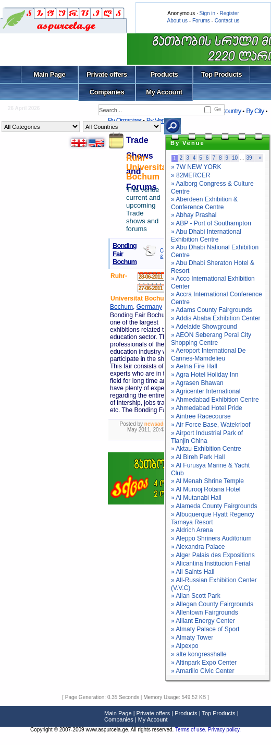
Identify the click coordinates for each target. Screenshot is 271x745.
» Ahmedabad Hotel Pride (206, 408)
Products (164, 74)
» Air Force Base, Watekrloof (210, 424)
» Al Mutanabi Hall (196, 497)
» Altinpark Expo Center (204, 662)
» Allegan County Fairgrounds (212, 604)
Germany (149, 306)
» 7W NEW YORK (196, 167)
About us (177, 20)
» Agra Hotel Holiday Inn (204, 374)
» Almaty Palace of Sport (205, 629)
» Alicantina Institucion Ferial (210, 563)
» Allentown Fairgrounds (204, 612)
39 (249, 158)
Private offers (107, 74)
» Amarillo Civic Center (202, 671)
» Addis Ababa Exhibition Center (215, 318)
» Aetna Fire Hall (194, 366)
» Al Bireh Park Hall (198, 457)
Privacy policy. (224, 729)
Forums (201, 20)
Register (229, 13)
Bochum (121, 306)
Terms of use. (191, 729)
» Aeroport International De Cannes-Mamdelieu (208, 354)
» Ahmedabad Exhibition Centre (215, 399)
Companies (107, 92)
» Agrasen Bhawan (197, 383)
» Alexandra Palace (198, 546)
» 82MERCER (190, 175)
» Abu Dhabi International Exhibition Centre (206, 235)
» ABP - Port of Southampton (211, 223)
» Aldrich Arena (192, 530)
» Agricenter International (205, 391)
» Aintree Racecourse (201, 416)
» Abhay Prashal (193, 215)
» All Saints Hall (192, 571)
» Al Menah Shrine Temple (207, 481)
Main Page (50, 74)
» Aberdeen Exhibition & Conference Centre (204, 203)
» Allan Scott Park (195, 595)
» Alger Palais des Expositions (213, 555)
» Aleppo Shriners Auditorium (211, 538)
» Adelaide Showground (204, 326)
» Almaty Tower (192, 637)
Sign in (207, 13)
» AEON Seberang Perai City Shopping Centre (211, 338)
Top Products (221, 74)
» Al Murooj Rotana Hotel (205, 489)
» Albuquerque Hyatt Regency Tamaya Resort (212, 518)
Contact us (227, 20)
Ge (217, 109)
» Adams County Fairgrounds (211, 310)
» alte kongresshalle (199, 654)
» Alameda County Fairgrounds (214, 506)
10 (235, 158)
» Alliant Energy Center (203, 620)
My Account (164, 92)
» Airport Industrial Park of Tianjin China (207, 436)
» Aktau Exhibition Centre (206, 448)
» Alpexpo (185, 646)
